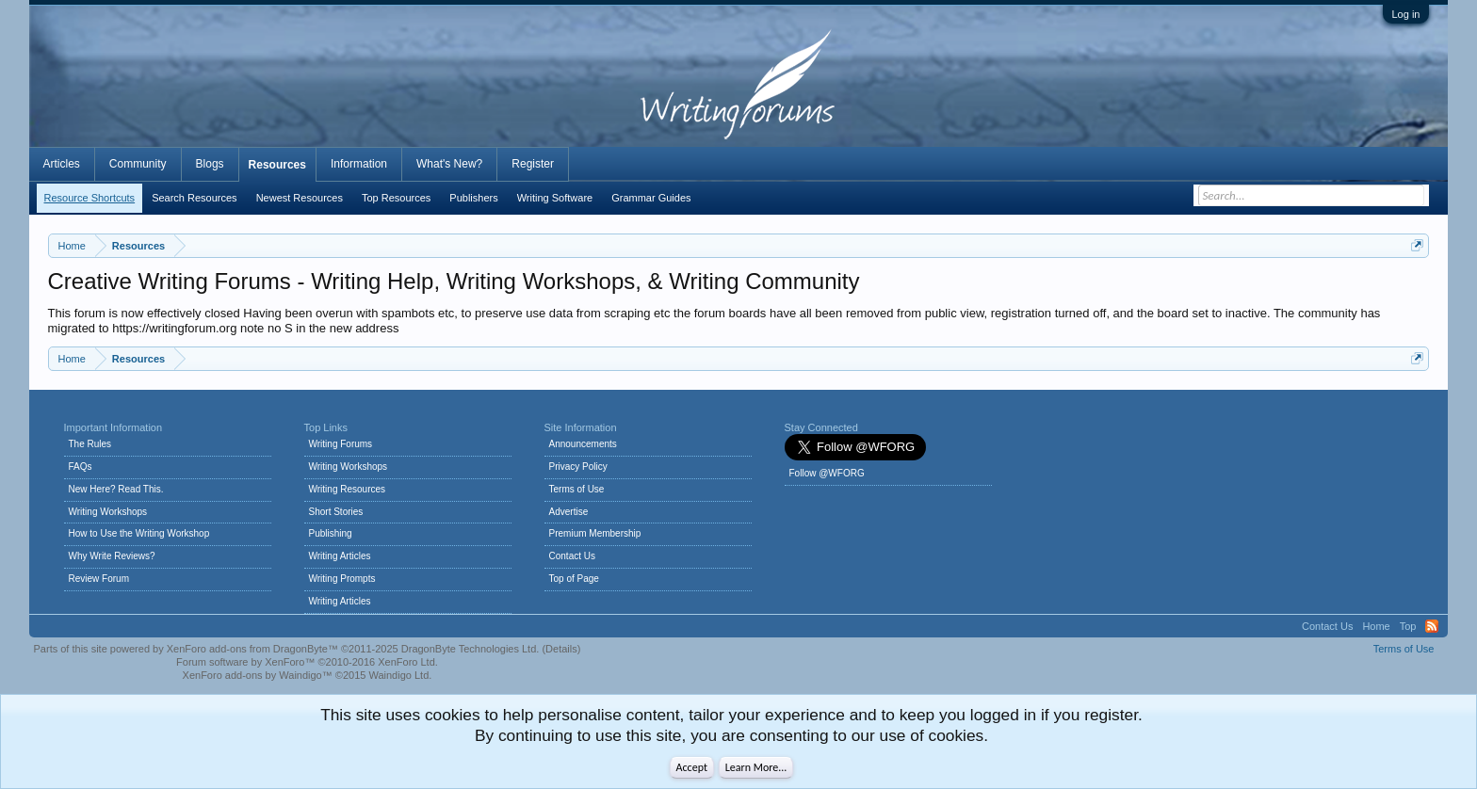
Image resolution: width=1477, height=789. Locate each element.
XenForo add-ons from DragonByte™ (252, 648)
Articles (61, 163)
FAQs (80, 466)
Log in (1406, 14)
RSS (1431, 626)
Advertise (569, 512)
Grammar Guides (650, 197)
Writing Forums (341, 444)
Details (561, 648)
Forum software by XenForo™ (307, 662)
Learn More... (756, 767)
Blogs (210, 163)
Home (1375, 626)
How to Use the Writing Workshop (139, 533)
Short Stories (336, 512)
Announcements (583, 444)
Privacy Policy (578, 466)
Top (1408, 626)
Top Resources (396, 197)
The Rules (90, 444)
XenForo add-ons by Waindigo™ (258, 675)
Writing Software (555, 197)
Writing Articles (340, 556)
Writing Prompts (342, 578)
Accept (691, 767)
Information (359, 163)
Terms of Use (577, 489)
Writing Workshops (108, 512)
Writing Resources (347, 489)
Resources (277, 164)
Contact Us (572, 556)
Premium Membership (595, 533)
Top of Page (574, 578)
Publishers (473, 197)
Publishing (330, 533)
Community (138, 163)
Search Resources (194, 197)
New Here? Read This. (116, 489)
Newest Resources (299, 197)
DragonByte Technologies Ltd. (470, 648)
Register (532, 163)
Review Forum (99, 578)
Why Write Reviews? (112, 556)
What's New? (449, 163)
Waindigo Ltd (398, 675)
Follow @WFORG (827, 473)
